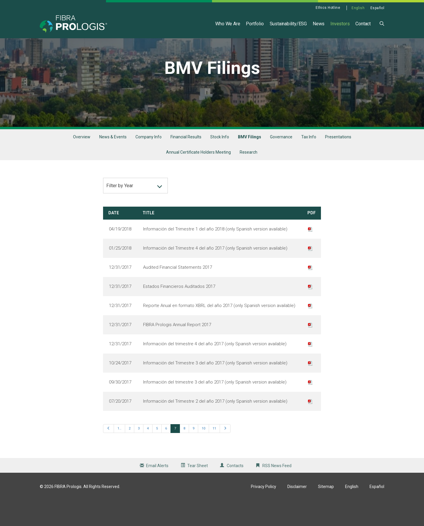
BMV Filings (249, 162)
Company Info (148, 162)
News (318, 23)
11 (214, 454)
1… (119, 454)
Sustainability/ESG (288, 23)
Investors (340, 23)
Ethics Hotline (328, 8)
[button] (382, 23)
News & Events (113, 162)
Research (248, 178)
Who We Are (227, 23)
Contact (363, 23)
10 (203, 454)
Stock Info (219, 162)
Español (377, 8)
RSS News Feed (277, 491)
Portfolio (255, 23)
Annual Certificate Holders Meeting (198, 178)
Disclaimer (297, 512)
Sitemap (326, 512)
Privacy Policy (263, 512)
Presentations (338, 162)
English (358, 8)
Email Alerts (157, 491)
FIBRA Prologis (68, 512)
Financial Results (185, 162)
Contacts (235, 491)
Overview (81, 162)
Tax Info (308, 162)
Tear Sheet (197, 491)
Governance (281, 162)
